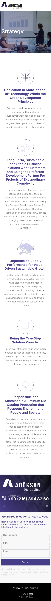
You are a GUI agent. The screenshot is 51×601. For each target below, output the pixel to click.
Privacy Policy (7, 575)
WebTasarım (23, 595)
